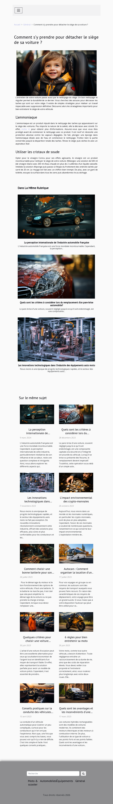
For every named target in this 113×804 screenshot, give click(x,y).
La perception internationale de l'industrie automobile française (56, 242)
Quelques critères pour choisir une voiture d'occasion (37, 640)
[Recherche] (53, 773)
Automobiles (48, 781)
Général (27, 24)
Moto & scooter (33, 782)
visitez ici (25, 129)
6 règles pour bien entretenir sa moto (76, 639)
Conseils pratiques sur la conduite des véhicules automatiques (37, 712)
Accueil (17, 24)
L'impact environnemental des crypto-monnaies (76, 499)
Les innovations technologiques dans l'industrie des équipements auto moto (56, 365)
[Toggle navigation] (18, 10)
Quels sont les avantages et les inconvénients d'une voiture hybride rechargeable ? (76, 714)
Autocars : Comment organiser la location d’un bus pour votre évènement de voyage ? (76, 574)
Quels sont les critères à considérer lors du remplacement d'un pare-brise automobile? (56, 304)
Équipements (64, 781)
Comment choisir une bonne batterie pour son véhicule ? (37, 572)
